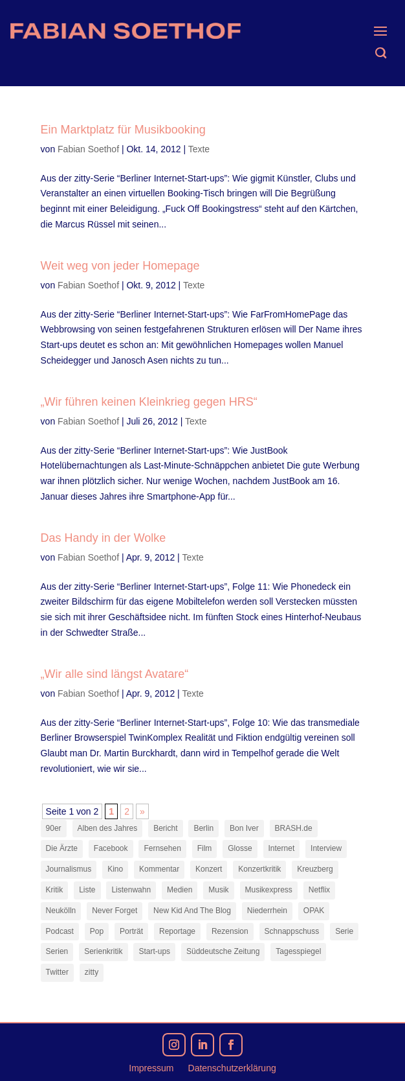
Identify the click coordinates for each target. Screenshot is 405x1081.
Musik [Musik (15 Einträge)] (218, 889)
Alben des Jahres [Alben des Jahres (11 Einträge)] (108, 828)
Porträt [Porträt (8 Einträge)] (131, 931)
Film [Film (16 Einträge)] (204, 848)
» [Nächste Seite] (142, 811)
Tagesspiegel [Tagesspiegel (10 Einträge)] (298, 951)
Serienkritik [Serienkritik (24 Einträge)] (103, 951)
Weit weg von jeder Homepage (120, 265)
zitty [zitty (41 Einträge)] (91, 972)
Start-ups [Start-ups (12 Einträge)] (154, 951)
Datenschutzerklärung (232, 1068)
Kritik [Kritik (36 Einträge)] (54, 889)
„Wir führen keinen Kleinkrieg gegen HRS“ (149, 401)
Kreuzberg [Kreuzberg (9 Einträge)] (315, 869)
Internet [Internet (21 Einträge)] (281, 848)
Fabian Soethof (88, 149)
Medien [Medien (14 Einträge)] (179, 889)
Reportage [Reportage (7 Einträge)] (177, 931)
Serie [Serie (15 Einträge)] (344, 931)
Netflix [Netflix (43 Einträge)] (319, 889)
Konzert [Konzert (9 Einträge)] (208, 869)
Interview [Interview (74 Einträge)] (326, 848)
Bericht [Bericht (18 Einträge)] (165, 828)
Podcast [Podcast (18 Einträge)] (60, 931)
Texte (199, 149)
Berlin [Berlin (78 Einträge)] (203, 828)
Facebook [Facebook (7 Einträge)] (111, 848)
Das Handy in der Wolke (103, 537)
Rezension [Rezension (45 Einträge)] (230, 931)
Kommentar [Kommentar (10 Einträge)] (159, 869)
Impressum (151, 1068)
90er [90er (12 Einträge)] (53, 828)
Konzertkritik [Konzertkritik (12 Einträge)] (259, 869)
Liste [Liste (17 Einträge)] (87, 889)
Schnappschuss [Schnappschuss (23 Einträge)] (292, 931)
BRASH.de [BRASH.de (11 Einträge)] (293, 828)
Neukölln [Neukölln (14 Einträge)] (61, 910)
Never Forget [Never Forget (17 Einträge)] (114, 910)
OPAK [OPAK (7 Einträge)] (313, 910)
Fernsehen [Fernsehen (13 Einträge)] (162, 848)
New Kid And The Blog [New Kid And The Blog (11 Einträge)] (192, 910)
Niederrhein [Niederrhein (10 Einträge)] (267, 910)
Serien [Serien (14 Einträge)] (57, 951)
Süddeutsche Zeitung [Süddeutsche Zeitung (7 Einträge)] (222, 951)
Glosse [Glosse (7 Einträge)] (240, 848)
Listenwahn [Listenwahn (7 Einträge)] (131, 889)
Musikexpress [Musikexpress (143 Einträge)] (268, 889)
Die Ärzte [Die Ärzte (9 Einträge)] (62, 848)
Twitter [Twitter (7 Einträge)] (57, 972)
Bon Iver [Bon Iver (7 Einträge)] (244, 828)
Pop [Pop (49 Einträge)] (97, 931)
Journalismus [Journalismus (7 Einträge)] (69, 869)
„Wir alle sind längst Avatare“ (115, 674)
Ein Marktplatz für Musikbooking (123, 129)
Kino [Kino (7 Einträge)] (115, 869)
